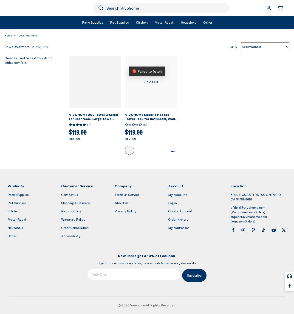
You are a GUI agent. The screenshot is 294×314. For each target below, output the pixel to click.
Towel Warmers (27, 35)
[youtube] (273, 230)
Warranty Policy (73, 219)
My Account (177, 195)
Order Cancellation (75, 228)
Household (15, 228)
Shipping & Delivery (75, 203)
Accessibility (71, 236)
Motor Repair (17, 219)
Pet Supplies (17, 203)
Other (12, 236)
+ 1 (173, 150)
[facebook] (233, 230)
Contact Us (69, 195)
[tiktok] (263, 230)
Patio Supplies (18, 195)
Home (8, 35)
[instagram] (243, 230)
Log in (172, 203)
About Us (122, 203)
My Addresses (178, 228)
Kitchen (14, 211)
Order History (178, 219)
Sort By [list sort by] (232, 46)
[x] (283, 230)
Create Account (180, 211)
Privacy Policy (125, 211)
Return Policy (71, 211)
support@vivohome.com (249, 217)
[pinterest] (253, 230)
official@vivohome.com (248, 207)
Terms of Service (127, 195)
